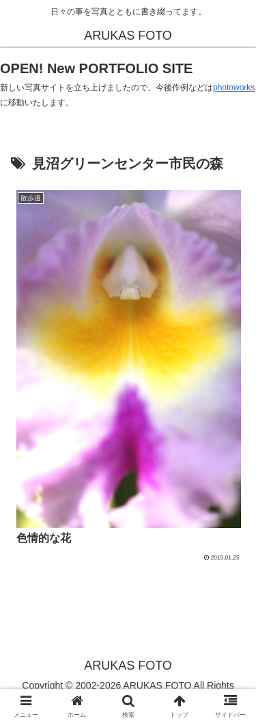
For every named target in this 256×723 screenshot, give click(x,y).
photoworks (234, 87)
